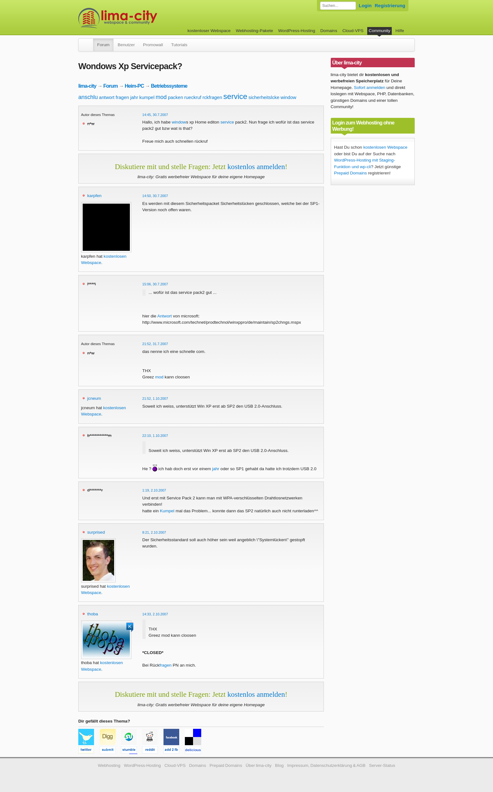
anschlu (88, 97)
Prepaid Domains (350, 173)
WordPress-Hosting (296, 30)
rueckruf (192, 97)
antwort (106, 97)
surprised (96, 532)
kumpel (146, 97)
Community (380, 30)
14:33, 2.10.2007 (155, 614)
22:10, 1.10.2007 (155, 435)
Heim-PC (134, 86)
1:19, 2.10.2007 (154, 490)
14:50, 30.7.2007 (155, 196)
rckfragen (212, 97)
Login (365, 5)
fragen (122, 97)
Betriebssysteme (169, 86)
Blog (279, 765)
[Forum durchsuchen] (338, 6)
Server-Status (382, 765)
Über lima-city (258, 765)
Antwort (164, 316)
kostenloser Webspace (208, 30)
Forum (103, 44)
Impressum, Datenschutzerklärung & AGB (326, 765)
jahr (134, 97)
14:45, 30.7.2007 (155, 115)
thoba (92, 614)
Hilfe (400, 30)
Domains (328, 30)
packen (175, 97)
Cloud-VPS (352, 30)
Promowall (153, 44)
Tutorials (179, 44)
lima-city (87, 86)
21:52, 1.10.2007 (155, 398)
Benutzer (126, 44)
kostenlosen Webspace (385, 147)
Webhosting (109, 765)
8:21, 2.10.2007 (154, 532)
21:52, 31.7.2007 (155, 344)
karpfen (94, 195)
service (235, 96)
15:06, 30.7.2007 (155, 284)
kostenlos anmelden (256, 166)
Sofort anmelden (369, 87)
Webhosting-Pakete (254, 30)
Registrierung (390, 5)
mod (161, 97)
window (288, 97)
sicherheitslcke (263, 97)
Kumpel (167, 511)
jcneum (94, 398)
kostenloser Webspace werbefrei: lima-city (141, 18)
